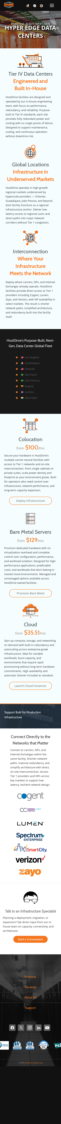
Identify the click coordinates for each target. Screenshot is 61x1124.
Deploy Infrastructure (30, 501)
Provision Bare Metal (30, 593)
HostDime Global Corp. (33, 1063)
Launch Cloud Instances (30, 686)
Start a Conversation (30, 939)
